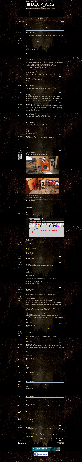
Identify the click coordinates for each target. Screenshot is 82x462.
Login (33, 1)
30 (22, 21)
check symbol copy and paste (29, 436)
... (21, 21)
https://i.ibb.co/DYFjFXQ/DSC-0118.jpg (31, 248)
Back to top (19, 31)
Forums (19, 443)
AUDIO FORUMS (22, 443)
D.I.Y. (25, 443)
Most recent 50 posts (41, 18)
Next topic (63, 443)
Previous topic (59, 443)
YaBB (36, 457)
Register (36, 1)
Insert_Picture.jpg (28, 216)
